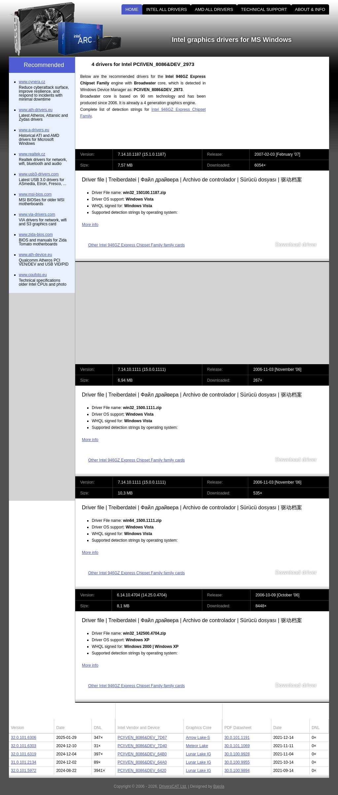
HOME (131, 9)
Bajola (218, 786)
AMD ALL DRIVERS (214, 9)
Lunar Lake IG (198, 754)
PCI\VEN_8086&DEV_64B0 (142, 754)
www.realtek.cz (32, 154)
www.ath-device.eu (35, 255)
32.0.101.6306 (23, 737)
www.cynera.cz (32, 82)
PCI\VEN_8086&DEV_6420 (142, 770)
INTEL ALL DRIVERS (166, 9)
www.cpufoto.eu (33, 275)
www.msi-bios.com (35, 194)
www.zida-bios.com (36, 235)
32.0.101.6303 (23, 746)
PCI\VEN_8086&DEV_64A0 (142, 762)
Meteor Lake (197, 746)
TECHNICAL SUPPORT (264, 9)
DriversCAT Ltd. (173, 786)
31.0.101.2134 (23, 762)
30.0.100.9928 (237, 754)
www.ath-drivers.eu (35, 110)
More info (90, 225)
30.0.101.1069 (237, 746)
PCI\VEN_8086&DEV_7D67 (142, 737)
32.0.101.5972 (23, 770)
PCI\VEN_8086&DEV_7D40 (142, 746)
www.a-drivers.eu (34, 130)
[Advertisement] (273, 103)
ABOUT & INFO (310, 9)
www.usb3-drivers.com (39, 174)
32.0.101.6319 (23, 754)
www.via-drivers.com (37, 214)
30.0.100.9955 (237, 762)
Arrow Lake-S (198, 737)
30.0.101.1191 (237, 737)
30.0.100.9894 (237, 770)
